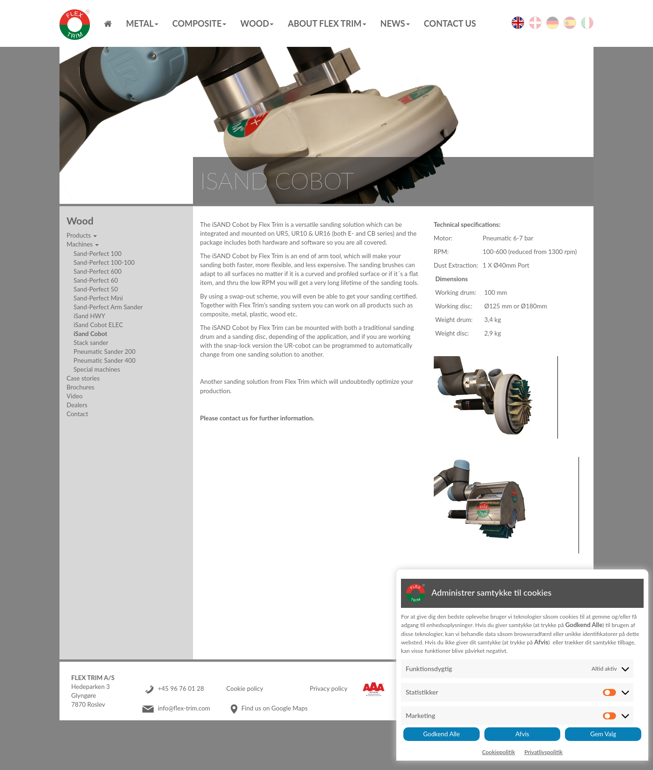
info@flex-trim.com (184, 708)
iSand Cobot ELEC (98, 325)
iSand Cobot (90, 333)
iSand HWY (89, 316)
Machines (83, 244)
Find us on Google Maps (274, 708)
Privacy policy (328, 688)
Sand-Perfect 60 (96, 280)
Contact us (450, 23)
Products (82, 235)
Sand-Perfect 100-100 (104, 262)
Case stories (83, 378)
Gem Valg (603, 734)
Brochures (80, 387)
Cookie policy (244, 688)
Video (74, 396)
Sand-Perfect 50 (96, 289)
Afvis (522, 734)
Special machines (97, 369)
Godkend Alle (441, 734)
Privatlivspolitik (543, 751)
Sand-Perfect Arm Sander (108, 307)
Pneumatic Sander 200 (104, 351)
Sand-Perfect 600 (97, 271)
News (395, 23)
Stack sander (91, 342)
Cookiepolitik (498, 751)
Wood (257, 23)
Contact (77, 414)
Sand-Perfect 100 (97, 253)
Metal (142, 23)
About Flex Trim (327, 23)
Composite (199, 23)
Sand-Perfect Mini (98, 298)
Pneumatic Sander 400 (104, 360)
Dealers (77, 405)
